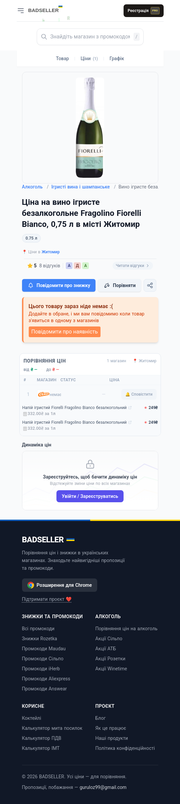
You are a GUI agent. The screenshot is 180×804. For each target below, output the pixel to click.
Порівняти (120, 285)
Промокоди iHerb (41, 668)
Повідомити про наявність (64, 331)
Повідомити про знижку (58, 285)
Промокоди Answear (44, 688)
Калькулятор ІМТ (41, 748)
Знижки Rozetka (39, 638)
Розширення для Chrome (59, 585)
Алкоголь (35, 186)
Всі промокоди (38, 628)
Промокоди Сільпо (42, 658)
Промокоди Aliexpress (46, 678)
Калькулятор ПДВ (41, 738)
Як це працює (111, 728)
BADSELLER (48, 539)
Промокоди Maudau (44, 648)
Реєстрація (143, 10)
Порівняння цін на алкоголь (127, 628)
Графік (117, 58)
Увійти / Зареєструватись (90, 496)
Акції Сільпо (109, 638)
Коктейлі (31, 718)
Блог (101, 718)
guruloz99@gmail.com (102, 787)
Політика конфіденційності (125, 748)
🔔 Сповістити (138, 394)
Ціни (89, 58)
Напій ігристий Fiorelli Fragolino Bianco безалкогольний (74, 407)
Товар (62, 58)
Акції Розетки (111, 658)
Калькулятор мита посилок (52, 728)
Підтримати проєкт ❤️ (47, 599)
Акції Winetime (111, 668)
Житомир (51, 252)
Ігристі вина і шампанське (83, 186)
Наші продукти (112, 738)
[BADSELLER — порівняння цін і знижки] (48, 8)
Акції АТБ (106, 648)
